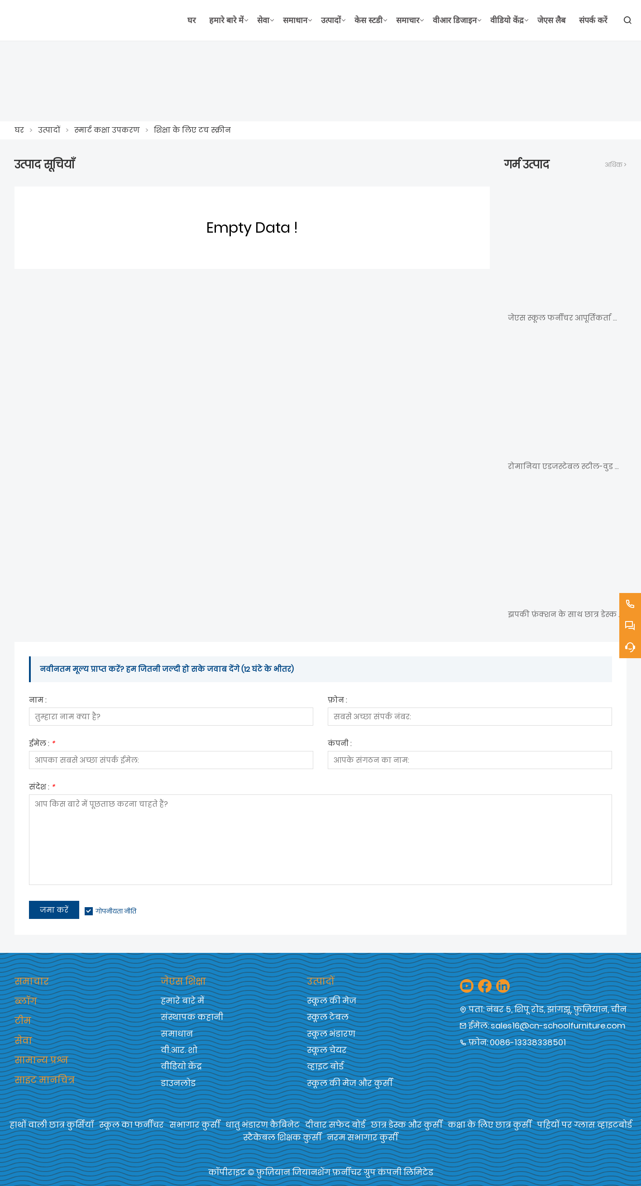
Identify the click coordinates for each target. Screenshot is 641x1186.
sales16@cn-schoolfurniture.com (558, 1025)
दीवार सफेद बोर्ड (335, 1124)
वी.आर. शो (179, 1050)
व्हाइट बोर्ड (325, 1066)
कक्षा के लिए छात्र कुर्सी (489, 1124)
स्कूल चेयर (327, 1050)
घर (19, 130)
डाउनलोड (178, 1083)
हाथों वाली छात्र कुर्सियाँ (52, 1124)
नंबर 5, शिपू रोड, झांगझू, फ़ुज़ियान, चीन (556, 1009)
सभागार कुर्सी (194, 1124)
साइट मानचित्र (44, 1080)
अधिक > (616, 164)
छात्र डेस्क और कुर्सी (406, 1124)
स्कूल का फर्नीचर (131, 1124)
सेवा (23, 1040)
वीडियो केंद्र (181, 1066)
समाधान (177, 1033)
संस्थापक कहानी (192, 1017)
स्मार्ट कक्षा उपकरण (107, 130)
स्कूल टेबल (328, 1017)
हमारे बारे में (182, 1000)
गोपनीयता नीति (116, 911)
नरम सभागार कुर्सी (362, 1137)
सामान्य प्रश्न (41, 1060)
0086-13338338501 (528, 1042)
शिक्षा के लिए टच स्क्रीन (192, 130)
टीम (22, 1020)
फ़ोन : (337, 701)
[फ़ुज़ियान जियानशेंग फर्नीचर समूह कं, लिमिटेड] (97, 20)
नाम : (38, 701)
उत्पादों (49, 130)
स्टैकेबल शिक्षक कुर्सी (282, 1137)
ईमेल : (42, 744)
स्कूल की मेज (331, 1000)
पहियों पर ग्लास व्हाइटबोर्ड (584, 1124)
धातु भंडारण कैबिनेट (262, 1124)
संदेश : (42, 788)
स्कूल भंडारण (331, 1033)
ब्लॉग (25, 1001)
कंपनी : (340, 744)
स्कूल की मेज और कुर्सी (349, 1083)
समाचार (31, 981)
